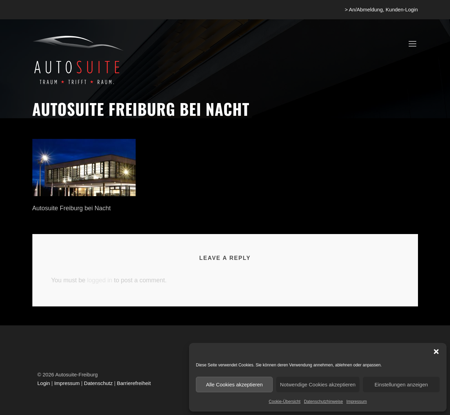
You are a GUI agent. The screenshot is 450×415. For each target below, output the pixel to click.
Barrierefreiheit (133, 383)
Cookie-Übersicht (285, 401)
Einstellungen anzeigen (401, 384)
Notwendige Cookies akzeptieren (317, 384)
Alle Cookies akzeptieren (234, 384)
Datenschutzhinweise (323, 401)
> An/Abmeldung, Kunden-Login (381, 9)
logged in (99, 280)
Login (44, 383)
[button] (436, 351)
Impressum (356, 401)
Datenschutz (98, 383)
